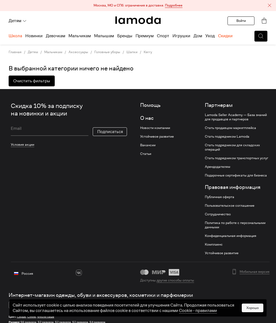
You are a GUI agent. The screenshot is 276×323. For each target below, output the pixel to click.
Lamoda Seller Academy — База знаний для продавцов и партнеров (236, 117)
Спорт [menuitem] (163, 36)
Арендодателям (217, 167)
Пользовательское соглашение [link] (229, 205)
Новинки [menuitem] (34, 36)
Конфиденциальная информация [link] (230, 236)
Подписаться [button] (110, 131)
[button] (138, 5)
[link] (138, 20)
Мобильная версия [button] (255, 272)
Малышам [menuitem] (104, 36)
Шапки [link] (131, 52)
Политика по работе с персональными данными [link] (235, 225)
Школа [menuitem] (15, 36)
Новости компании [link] (155, 128)
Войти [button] (241, 20)
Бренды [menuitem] (124, 36)
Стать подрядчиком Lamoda (227, 136)
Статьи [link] (145, 154)
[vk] (78, 272)
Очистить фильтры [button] (31, 81)
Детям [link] (33, 52)
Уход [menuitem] (210, 36)
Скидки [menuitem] (225, 36)
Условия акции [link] (22, 144)
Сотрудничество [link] (218, 214)
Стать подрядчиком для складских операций (232, 147)
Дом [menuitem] (198, 36)
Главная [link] (15, 52)
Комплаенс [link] (214, 244)
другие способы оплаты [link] (175, 280)
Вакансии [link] (148, 145)
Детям (18, 20)
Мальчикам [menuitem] (79, 36)
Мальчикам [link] (53, 52)
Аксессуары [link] (78, 52)
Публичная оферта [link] (219, 197)
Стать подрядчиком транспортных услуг (236, 158)
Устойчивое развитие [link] (157, 136)
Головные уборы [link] (107, 52)
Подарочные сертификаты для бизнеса (236, 175)
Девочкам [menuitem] (55, 36)
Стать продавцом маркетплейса (230, 128)
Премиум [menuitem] (145, 36)
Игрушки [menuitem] (181, 36)
